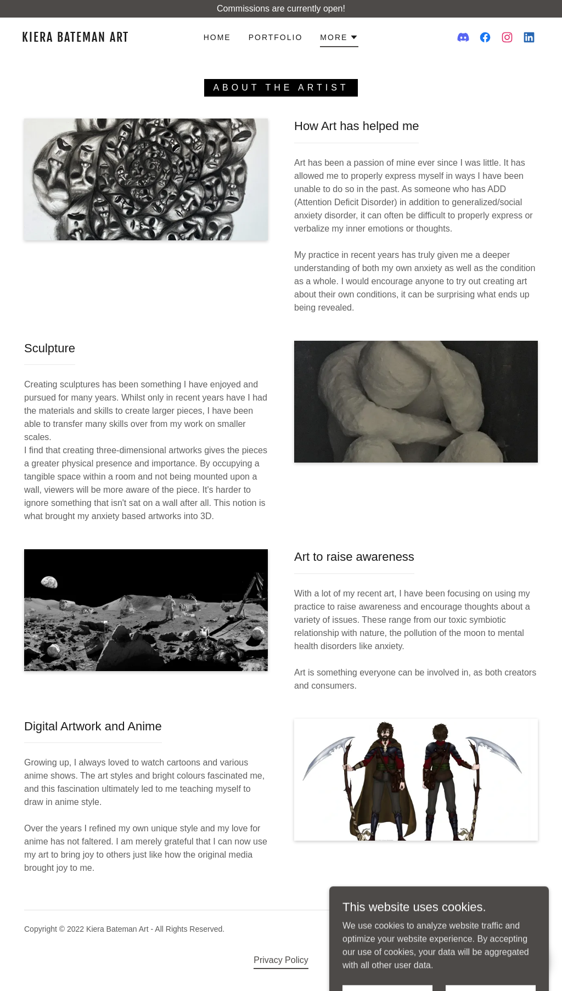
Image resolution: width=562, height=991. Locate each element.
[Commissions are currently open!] (281, 8)
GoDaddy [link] (521, 929)
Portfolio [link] (276, 37)
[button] (339, 39)
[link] (91, 38)
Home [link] (217, 37)
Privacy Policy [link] (281, 960)
